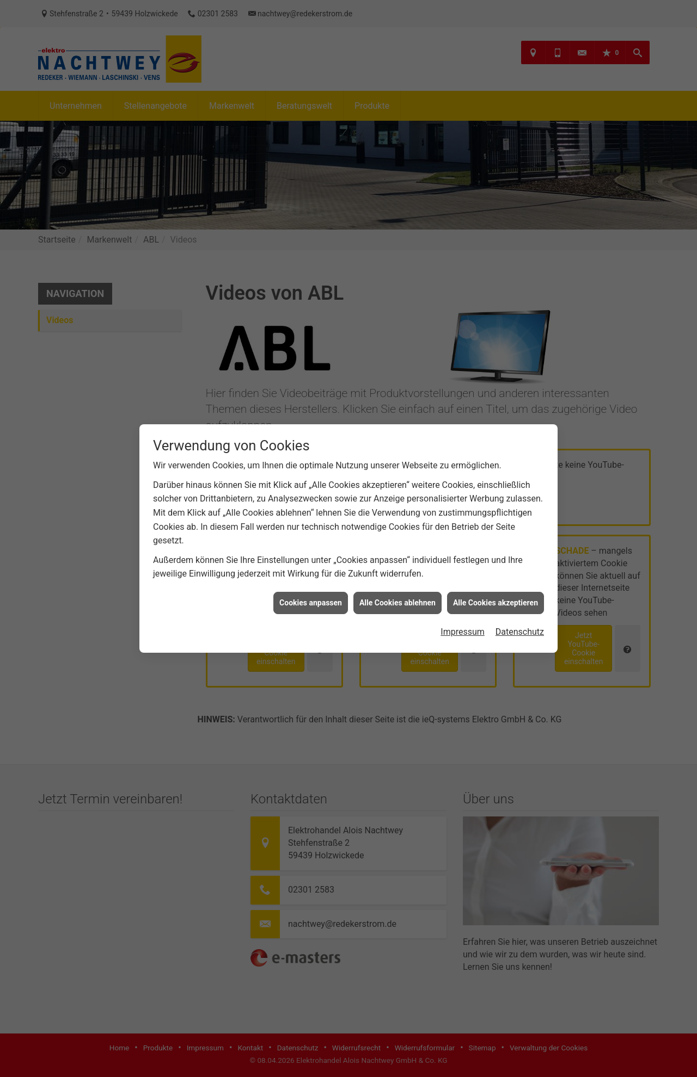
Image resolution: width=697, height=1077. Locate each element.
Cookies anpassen (310, 569)
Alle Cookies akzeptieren (495, 569)
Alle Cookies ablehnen (397, 569)
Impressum (463, 598)
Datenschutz (520, 598)
